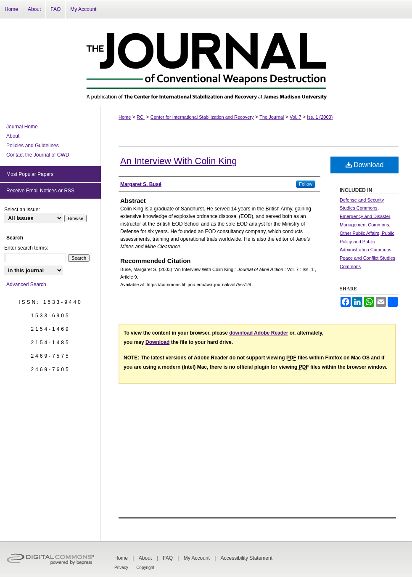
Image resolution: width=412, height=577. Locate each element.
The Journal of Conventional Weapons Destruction (206, 62)
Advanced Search (26, 284)
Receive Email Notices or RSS (40, 191)
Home (125, 117)
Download (365, 164)
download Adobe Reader (258, 333)
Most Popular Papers (29, 174)
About (12, 136)
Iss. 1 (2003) (320, 117)
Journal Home (22, 127)
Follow (305, 183)
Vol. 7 (295, 117)
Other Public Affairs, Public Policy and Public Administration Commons (367, 242)
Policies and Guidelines (32, 146)
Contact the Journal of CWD (37, 155)
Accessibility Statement (246, 558)
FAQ (168, 558)
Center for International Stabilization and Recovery (202, 117)
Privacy (121, 567)
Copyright (145, 567)
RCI (141, 117)
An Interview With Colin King (178, 161)
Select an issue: (22, 210)
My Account (197, 558)
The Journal (271, 117)
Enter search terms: (26, 248)
